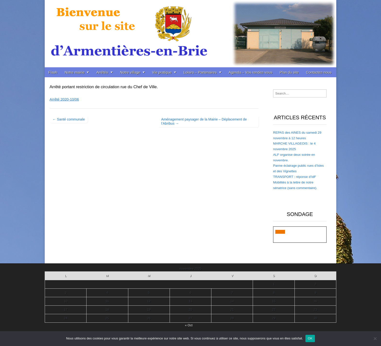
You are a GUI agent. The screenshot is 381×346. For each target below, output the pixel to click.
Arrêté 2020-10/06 (64, 99)
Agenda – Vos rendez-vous (250, 72)
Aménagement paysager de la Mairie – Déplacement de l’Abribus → (204, 121)
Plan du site (289, 72)
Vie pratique (162, 72)
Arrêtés (102, 72)
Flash (52, 72)
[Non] (374, 338)
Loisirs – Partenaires (200, 72)
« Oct (188, 325)
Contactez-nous (318, 72)
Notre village (130, 72)
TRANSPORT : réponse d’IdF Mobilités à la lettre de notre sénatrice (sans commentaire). (295, 182)
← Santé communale (68, 119)
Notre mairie (75, 72)
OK (310, 338)
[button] (280, 231)
